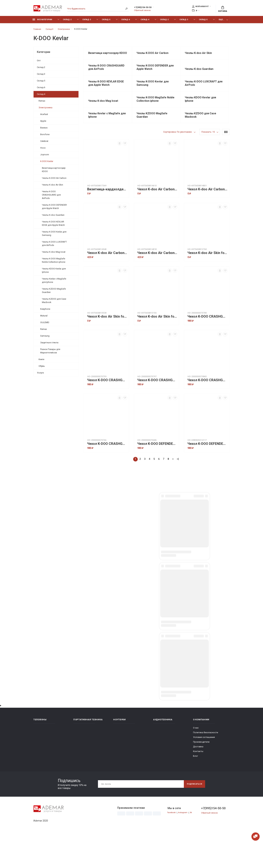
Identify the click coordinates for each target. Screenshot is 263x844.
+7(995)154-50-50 (146, 8)
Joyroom (44, 156)
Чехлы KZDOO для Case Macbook (54, 302)
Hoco (43, 149)
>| (178, 469)
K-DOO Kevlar (46, 163)
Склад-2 (67, 21)
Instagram (184, 823)
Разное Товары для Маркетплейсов (50, 353)
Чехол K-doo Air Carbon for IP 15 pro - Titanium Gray (207, 199)
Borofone (44, 136)
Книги (41, 361)
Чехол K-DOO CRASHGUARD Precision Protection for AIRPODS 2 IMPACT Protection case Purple (157, 390)
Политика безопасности (205, 742)
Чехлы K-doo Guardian (53, 217)
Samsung (44, 337)
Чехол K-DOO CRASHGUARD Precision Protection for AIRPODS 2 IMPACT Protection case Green (107, 390)
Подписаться (193, 794)
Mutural (43, 317)
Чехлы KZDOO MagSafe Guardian (54, 292)
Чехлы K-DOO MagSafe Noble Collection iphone (53, 262)
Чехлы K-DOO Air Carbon (54, 180)
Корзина (222, 9)
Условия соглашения (204, 747)
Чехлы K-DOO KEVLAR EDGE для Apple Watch (53, 225)
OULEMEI (44, 324)
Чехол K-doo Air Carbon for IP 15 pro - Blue (157, 199)
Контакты (198, 761)
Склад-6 (125, 21)
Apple (43, 123)
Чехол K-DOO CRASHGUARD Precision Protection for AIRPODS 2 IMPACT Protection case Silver (107, 454)
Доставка (198, 756)
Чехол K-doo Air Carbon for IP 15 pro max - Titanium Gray (157, 263)
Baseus (43, 129)
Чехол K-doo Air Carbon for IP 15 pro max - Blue (107, 263)
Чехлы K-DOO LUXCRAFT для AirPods (54, 245)
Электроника (45, 109)
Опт (39, 62)
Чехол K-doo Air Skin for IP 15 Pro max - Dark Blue (107, 327)
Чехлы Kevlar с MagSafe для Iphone (54, 282)
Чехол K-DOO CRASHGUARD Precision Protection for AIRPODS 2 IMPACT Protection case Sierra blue (207, 390)
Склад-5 (106, 21)
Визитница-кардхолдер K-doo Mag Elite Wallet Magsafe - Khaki (107, 199)
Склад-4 (145, 21)
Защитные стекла (49, 344)
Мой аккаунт (200, 7)
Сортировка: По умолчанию (177, 142)
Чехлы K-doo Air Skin (52, 186)
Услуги (40, 374)
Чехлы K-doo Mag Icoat (53, 253)
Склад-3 (86, 21)
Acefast (44, 116)
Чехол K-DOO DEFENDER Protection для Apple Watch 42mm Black (207, 454)
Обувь (42, 368)
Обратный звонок (143, 11)
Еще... (221, 21)
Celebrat (44, 143)
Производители (201, 752)
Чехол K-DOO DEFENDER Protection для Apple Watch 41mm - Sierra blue (157, 454)
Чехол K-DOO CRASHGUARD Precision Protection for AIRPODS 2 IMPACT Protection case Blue (207, 327)
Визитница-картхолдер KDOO (54, 171)
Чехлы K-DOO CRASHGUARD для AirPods (51, 196)
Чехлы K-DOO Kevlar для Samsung (54, 235)
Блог (195, 766)
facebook (172, 823)
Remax (42, 102)
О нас (196, 738)
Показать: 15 (208, 142)
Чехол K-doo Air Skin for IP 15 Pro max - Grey (157, 327)
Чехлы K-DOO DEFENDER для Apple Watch (54, 208)
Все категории (42, 21)
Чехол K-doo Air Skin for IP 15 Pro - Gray (207, 263)
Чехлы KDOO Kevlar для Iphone (54, 272)
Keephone (45, 311)
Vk (193, 823)
